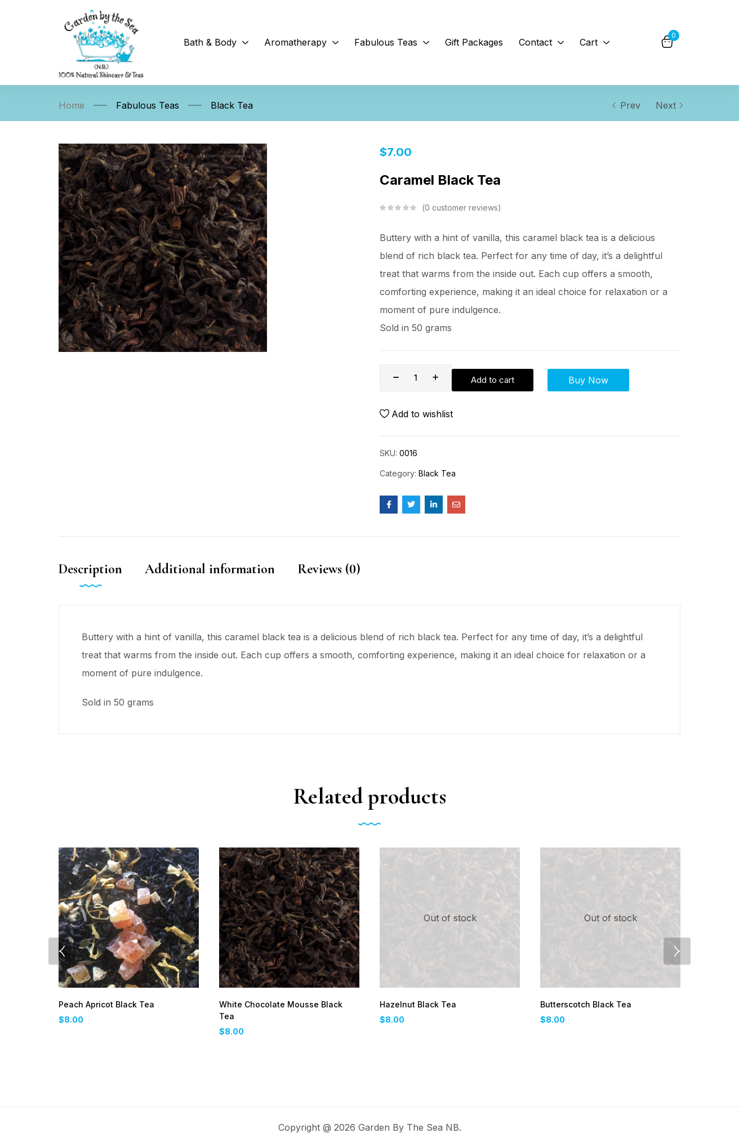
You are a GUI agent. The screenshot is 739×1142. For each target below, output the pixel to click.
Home (71, 105)
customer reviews (461, 207)
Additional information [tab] (210, 573)
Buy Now (583, 377)
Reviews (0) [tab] (328, 573)
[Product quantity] (415, 378)
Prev (625, 105)
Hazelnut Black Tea (416, 1009)
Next (668, 105)
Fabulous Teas (147, 105)
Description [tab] (90, 573)
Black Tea (232, 105)
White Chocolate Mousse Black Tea (285, 1009)
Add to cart (497, 377)
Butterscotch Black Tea (583, 1009)
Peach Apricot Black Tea (104, 1009)
